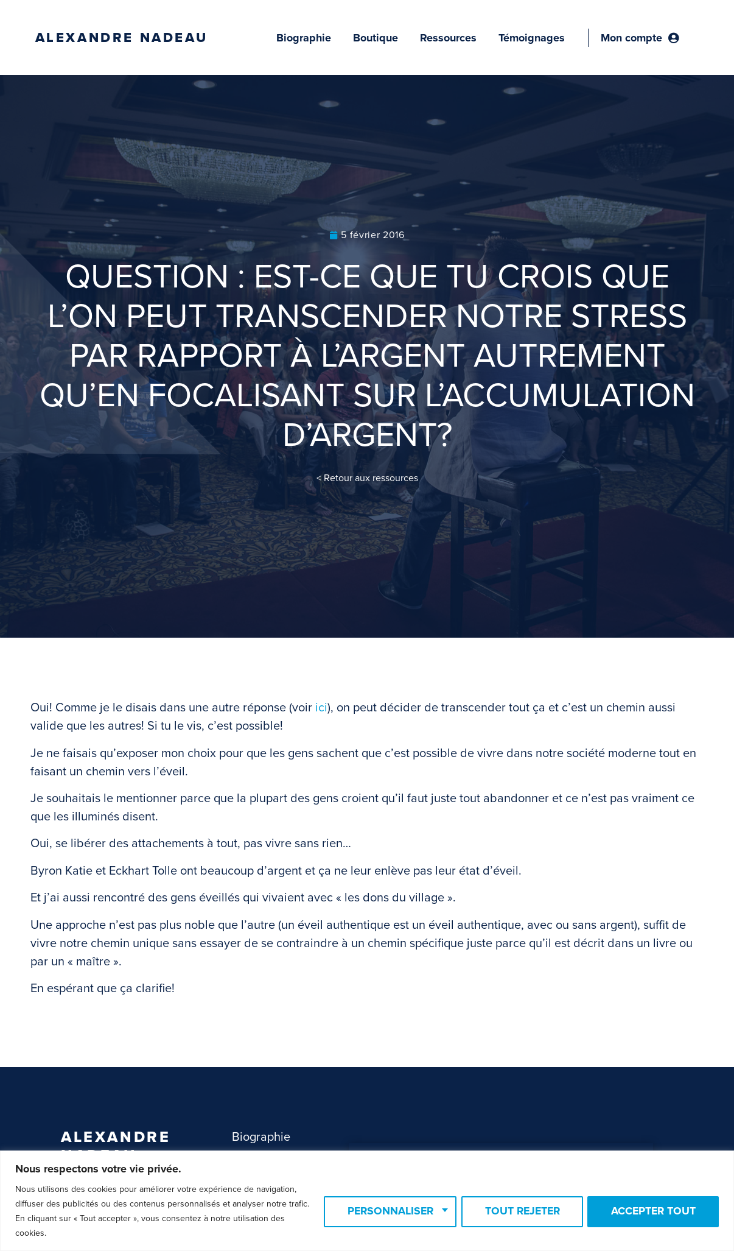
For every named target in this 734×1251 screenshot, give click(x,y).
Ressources (448, 37)
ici (321, 707)
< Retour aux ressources (367, 478)
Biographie (303, 37)
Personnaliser (379, 1211)
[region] (367, 1201)
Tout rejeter (515, 1211)
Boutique (375, 37)
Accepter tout (651, 1211)
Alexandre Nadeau (121, 38)
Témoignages (531, 37)
